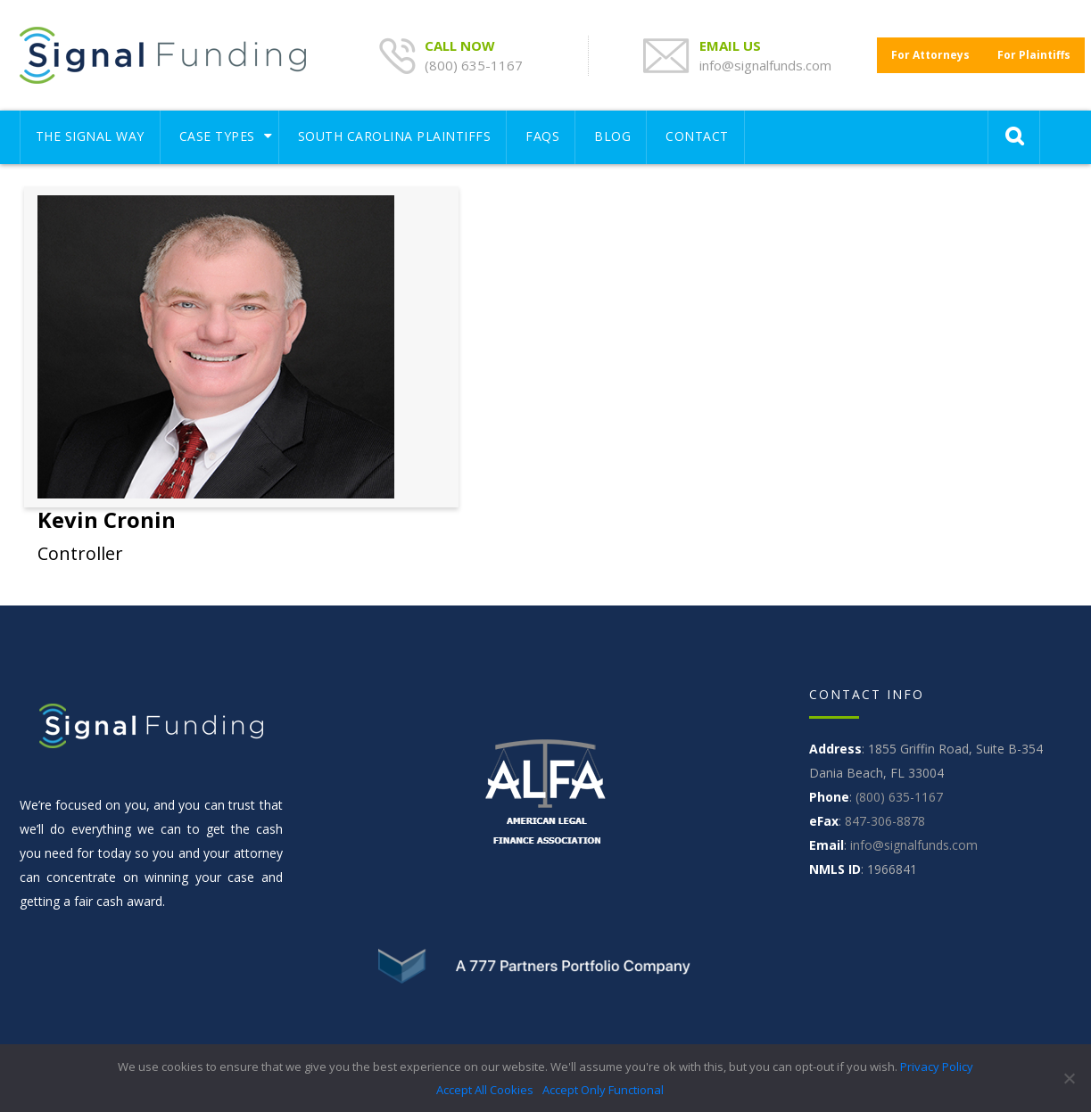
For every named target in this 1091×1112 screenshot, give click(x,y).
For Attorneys (930, 54)
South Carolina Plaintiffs (395, 136)
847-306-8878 (885, 820)
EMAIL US (732, 45)
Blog (612, 136)
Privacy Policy (936, 1066)
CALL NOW (462, 45)
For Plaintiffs (1033, 54)
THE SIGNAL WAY (90, 136)
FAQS (542, 136)
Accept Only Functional (603, 1090)
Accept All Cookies (484, 1090)
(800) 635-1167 (474, 65)
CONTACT (697, 136)
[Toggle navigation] (866, 128)
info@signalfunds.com (765, 65)
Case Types (217, 136)
